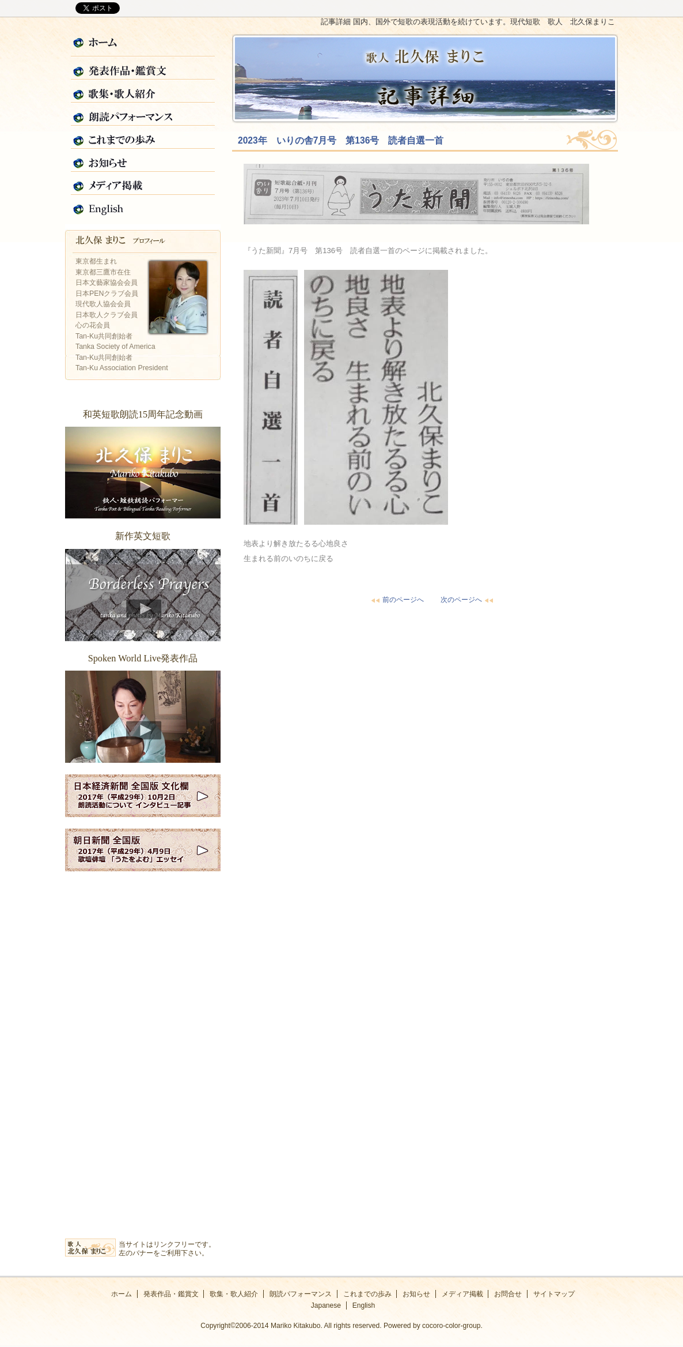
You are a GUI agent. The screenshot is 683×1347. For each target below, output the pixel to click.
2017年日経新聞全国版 (143, 795)
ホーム (143, 45)
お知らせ (143, 160)
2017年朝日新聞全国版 (143, 850)
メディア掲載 (143, 183)
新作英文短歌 (143, 595)
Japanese (326, 1305)
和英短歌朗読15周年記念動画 (143, 473)
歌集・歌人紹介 (143, 91)
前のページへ (396, 600)
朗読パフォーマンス (143, 114)
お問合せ (508, 1294)
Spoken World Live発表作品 (143, 717)
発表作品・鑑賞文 (143, 68)
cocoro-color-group (451, 1326)
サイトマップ (554, 1294)
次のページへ (468, 600)
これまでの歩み (143, 137)
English (143, 207)
